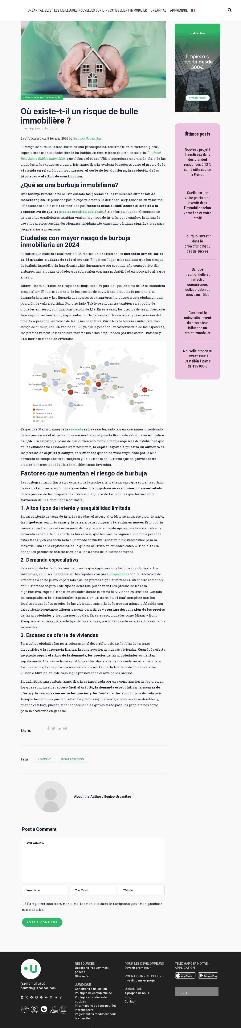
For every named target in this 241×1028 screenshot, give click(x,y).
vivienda (76, 429)
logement (44, 759)
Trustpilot (183, 993)
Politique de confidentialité (93, 993)
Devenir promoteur (138, 967)
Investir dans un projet (140, 980)
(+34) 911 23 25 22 (33, 983)
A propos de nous (137, 993)
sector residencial (73, 759)
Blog (128, 997)
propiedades (119, 574)
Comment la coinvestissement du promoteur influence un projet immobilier (197, 322)
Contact (130, 1001)
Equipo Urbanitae (44, 128)
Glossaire (82, 976)
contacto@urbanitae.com (38, 988)
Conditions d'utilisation (91, 989)
